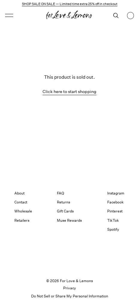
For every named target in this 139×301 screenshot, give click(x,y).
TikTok (113, 220)
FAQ (60, 193)
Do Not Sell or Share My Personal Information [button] (69, 296)
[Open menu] (20, 15)
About (19, 193)
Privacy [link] (69, 288)
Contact (20, 202)
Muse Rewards (69, 220)
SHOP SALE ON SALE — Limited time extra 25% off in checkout (69, 4)
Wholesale (23, 211)
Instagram (115, 193)
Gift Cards (65, 211)
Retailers (21, 220)
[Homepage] (69, 15)
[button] (9, 15)
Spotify (113, 229)
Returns (63, 202)
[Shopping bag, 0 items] (130, 15)
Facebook (115, 202)
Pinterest (115, 211)
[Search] (116, 15)
